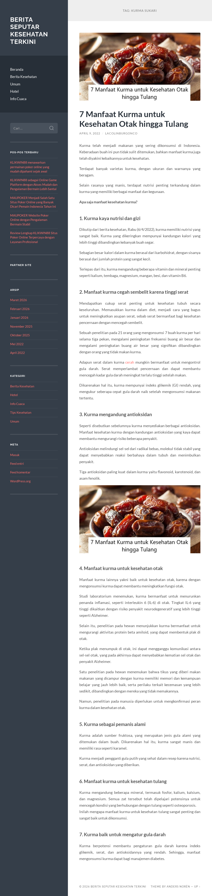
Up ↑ (197, 886)
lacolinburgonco (121, 133)
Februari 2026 (20, 309)
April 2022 (17, 353)
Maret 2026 (18, 300)
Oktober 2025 (20, 335)
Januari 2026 (19, 317)
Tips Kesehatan (20, 412)
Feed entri (17, 463)
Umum (15, 84)
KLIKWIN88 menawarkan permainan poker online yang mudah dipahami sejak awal (29, 167)
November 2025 (21, 326)
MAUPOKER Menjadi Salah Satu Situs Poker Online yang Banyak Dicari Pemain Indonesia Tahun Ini (33, 202)
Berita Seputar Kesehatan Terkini (29, 30)
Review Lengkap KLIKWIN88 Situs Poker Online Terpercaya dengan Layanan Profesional (34, 237)
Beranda (16, 69)
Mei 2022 (17, 344)
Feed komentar (20, 472)
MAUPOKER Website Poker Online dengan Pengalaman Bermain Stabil (29, 219)
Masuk (14, 455)
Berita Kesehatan (23, 76)
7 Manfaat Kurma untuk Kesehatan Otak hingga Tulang (133, 118)
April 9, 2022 (89, 133)
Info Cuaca (18, 99)
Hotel (14, 91)
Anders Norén (178, 886)
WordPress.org (20, 481)
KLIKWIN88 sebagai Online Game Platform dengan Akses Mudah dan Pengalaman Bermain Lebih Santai (33, 184)
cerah (129, 362)
